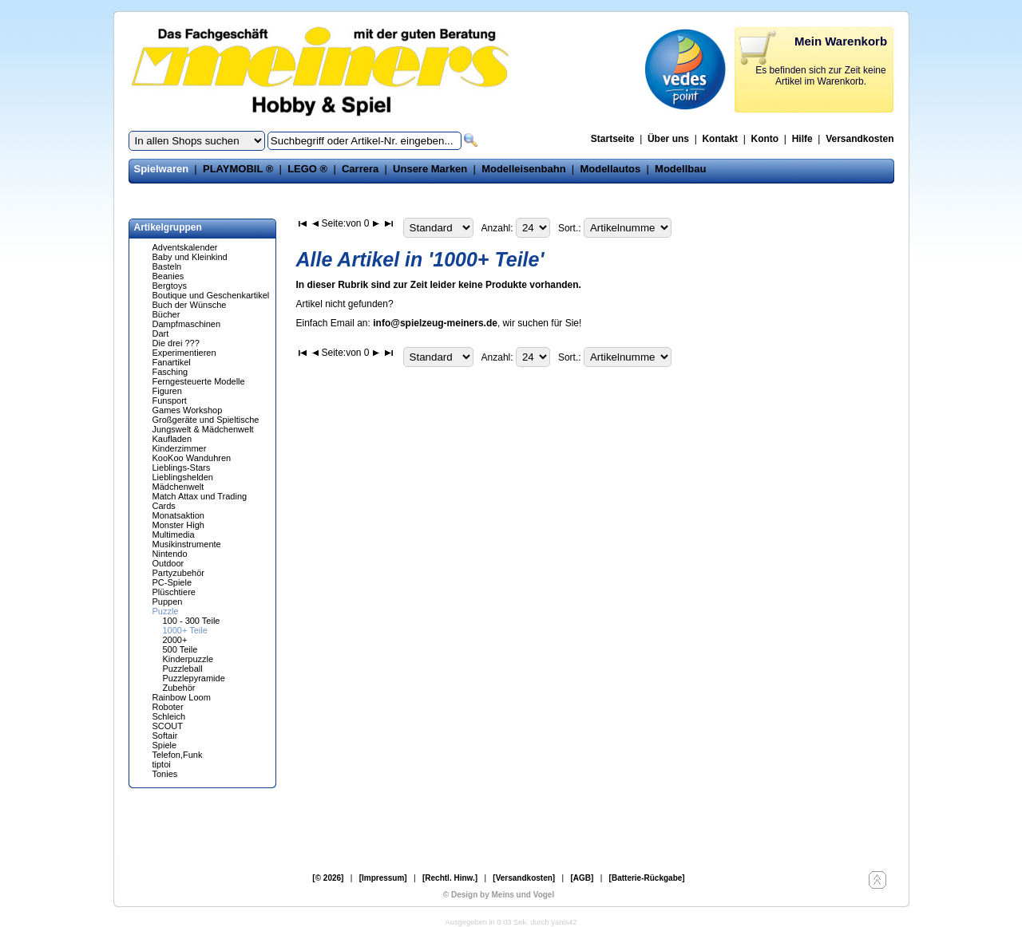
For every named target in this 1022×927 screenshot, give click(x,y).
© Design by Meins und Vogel (498, 894)
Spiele (165, 745)
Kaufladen (172, 439)
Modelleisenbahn (523, 169)
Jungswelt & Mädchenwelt (203, 429)
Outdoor (168, 563)
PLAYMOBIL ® (238, 169)
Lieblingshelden (183, 477)
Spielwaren (161, 169)
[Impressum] (383, 878)
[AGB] (581, 878)
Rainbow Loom (182, 697)
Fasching (170, 372)
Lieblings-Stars (182, 467)
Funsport (170, 400)
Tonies (165, 774)
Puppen (168, 601)
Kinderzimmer (180, 448)
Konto (765, 138)
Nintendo (170, 553)
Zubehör (179, 687)
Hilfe (802, 138)
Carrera (360, 169)
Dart (161, 333)
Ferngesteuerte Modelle (199, 381)
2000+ (175, 640)
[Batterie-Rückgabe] (647, 878)
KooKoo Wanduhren (192, 458)
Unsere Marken (430, 169)
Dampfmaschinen (187, 324)
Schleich (169, 716)
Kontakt (720, 138)
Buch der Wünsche (190, 305)
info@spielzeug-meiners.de (435, 323)
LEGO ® (307, 169)
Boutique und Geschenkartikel (211, 295)
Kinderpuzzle (188, 659)
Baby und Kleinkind (190, 257)
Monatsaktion (178, 515)
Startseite (613, 138)
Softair (165, 735)
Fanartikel (172, 362)
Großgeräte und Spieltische (206, 419)
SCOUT (168, 726)
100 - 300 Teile (191, 620)
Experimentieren (184, 352)
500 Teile (180, 649)
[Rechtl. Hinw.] (449, 878)
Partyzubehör (178, 573)
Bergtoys (170, 285)
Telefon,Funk (178, 754)
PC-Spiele (172, 582)
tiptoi (162, 764)
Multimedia (174, 534)
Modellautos (610, 169)
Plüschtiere (174, 592)
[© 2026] (327, 878)
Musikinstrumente (187, 544)
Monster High (178, 525)
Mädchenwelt (178, 486)
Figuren (167, 391)
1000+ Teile (185, 630)
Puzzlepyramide (194, 678)
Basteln (167, 266)
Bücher (166, 314)
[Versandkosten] (524, 878)
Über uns (668, 138)
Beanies (168, 276)
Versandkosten (859, 138)
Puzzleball (183, 668)
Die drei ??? (176, 343)
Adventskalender (185, 247)
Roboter (168, 707)
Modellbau (680, 169)
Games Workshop (188, 410)
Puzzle (166, 611)
